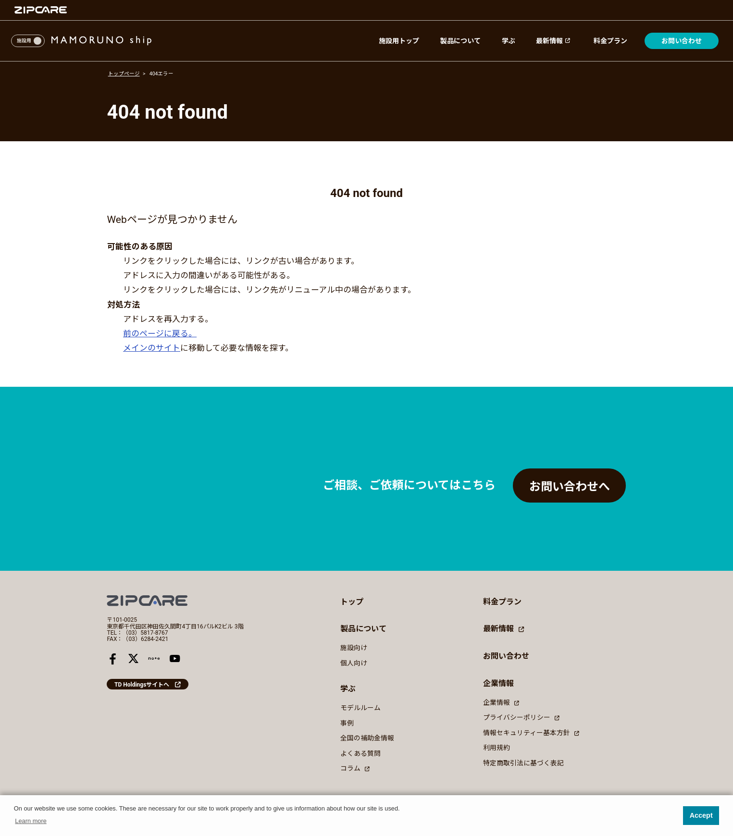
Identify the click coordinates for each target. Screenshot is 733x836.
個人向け (353, 663)
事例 (347, 723)
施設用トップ (399, 41)
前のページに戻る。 (160, 333)
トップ (351, 601)
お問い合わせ (681, 41)
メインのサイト (151, 348)
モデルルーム (360, 708)
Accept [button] (701, 815)
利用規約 (496, 747)
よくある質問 (360, 753)
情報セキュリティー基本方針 (531, 733)
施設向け (353, 648)
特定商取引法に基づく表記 (523, 763)
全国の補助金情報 (367, 738)
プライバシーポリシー (521, 717)
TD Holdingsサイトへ (141, 684)
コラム (354, 768)
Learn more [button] (30, 820)
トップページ (124, 74)
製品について (460, 41)
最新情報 (554, 41)
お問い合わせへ (569, 486)
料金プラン (610, 41)
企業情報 (501, 702)
